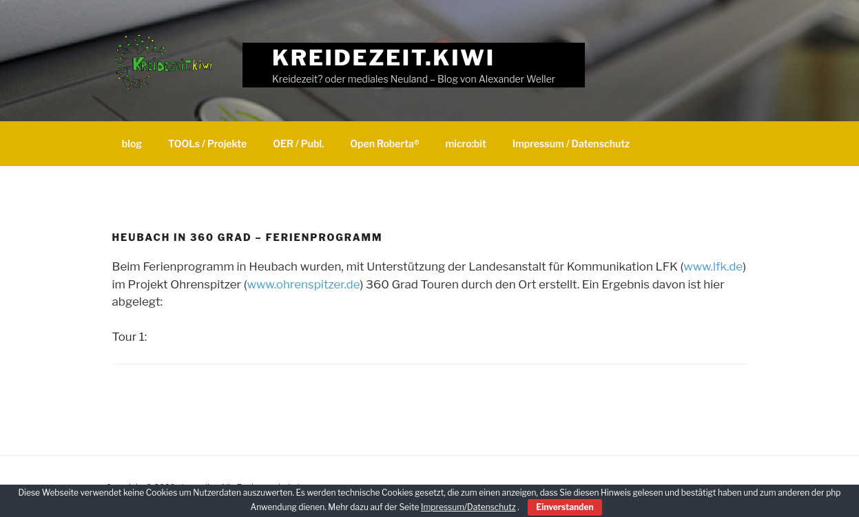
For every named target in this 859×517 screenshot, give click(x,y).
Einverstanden (564, 507)
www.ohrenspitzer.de (303, 284)
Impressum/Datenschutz (468, 507)
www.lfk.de (713, 266)
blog (132, 143)
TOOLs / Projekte (207, 143)
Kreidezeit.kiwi (383, 57)
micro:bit (466, 143)
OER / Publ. (298, 143)
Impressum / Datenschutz (571, 143)
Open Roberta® (384, 143)
